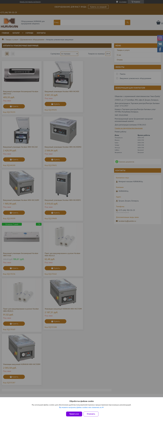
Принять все (74, 414)
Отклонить (92, 414)
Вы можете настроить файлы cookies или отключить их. (80, 408)
